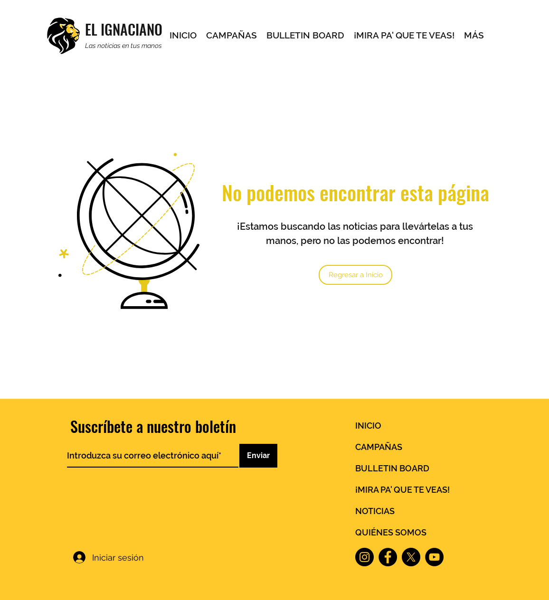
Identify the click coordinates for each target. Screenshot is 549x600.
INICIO (368, 426)
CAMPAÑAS (378, 447)
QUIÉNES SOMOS (390, 532)
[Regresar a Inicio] (355, 275)
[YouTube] (434, 557)
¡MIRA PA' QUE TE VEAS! (402, 490)
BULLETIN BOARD (392, 468)
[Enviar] (258, 456)
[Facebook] (388, 557)
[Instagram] (364, 557)
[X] (411, 557)
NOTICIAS (375, 511)
